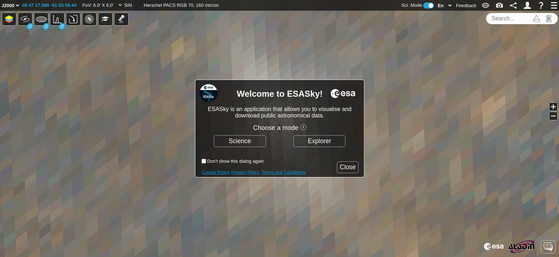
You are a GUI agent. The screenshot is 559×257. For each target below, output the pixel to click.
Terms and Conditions (283, 172)
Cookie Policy (216, 172)
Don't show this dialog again (235, 161)
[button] (49, 5)
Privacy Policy (245, 172)
